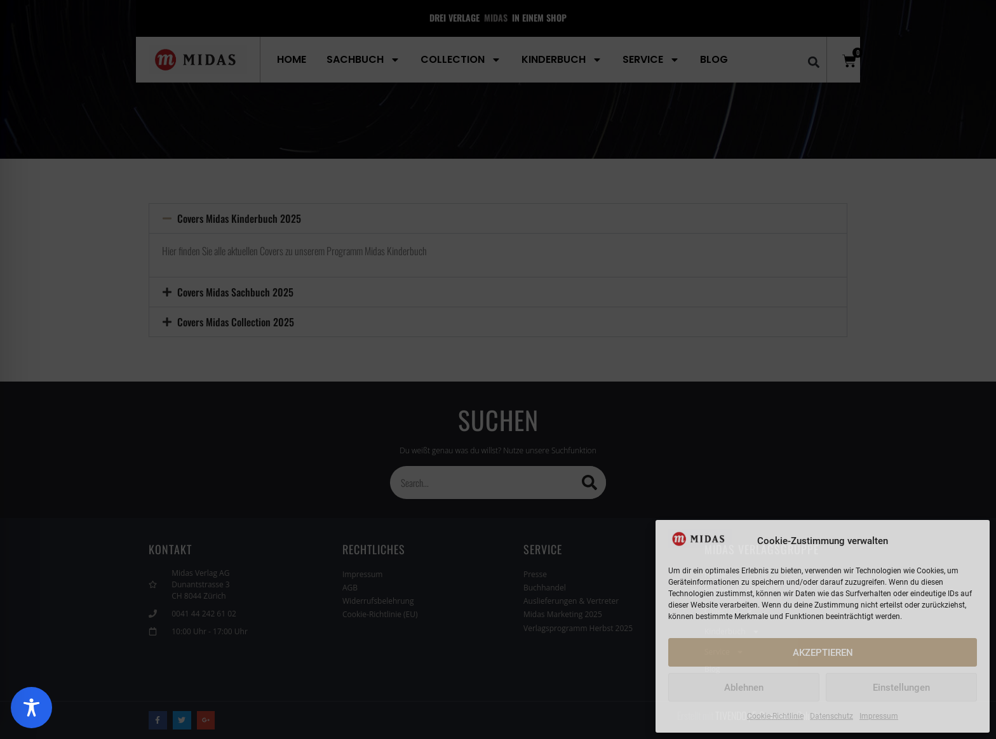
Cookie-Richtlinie (775, 716)
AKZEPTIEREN (823, 652)
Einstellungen (901, 687)
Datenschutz (831, 716)
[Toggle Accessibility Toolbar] (31, 707)
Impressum (878, 716)
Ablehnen (744, 687)
